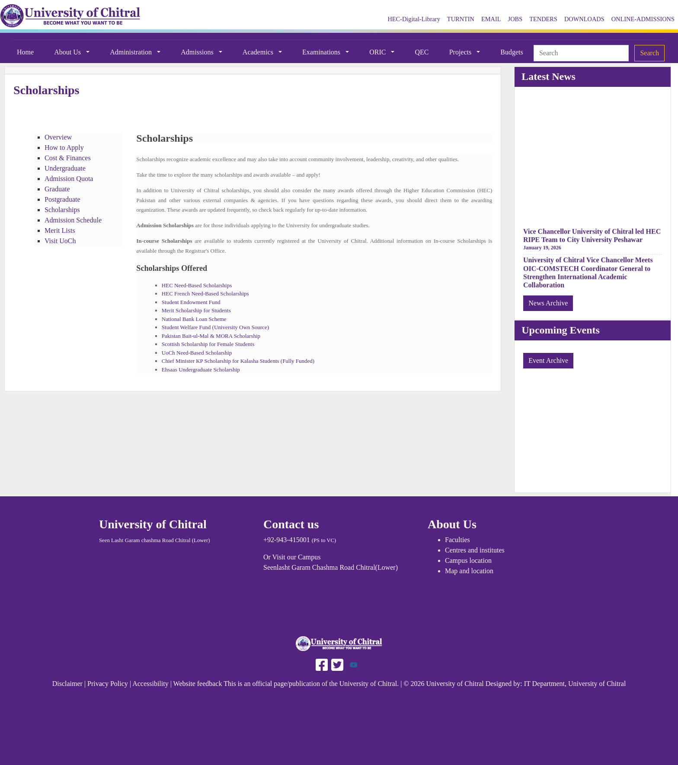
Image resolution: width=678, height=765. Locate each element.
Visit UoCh (60, 240)
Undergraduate (65, 168)
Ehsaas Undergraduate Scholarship (201, 369)
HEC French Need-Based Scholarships (205, 293)
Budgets (511, 52)
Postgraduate (62, 199)
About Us (68, 52)
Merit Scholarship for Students (196, 310)
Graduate (57, 189)
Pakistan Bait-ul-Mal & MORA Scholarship (211, 336)
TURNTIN (460, 19)
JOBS (515, 19)
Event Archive (548, 360)
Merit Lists (60, 230)
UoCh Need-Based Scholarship (197, 352)
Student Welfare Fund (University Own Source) (215, 327)
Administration (132, 52)
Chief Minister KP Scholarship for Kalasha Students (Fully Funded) (238, 361)
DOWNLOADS (584, 19)
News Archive (548, 303)
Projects (461, 52)
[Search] (581, 53)
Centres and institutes (475, 550)
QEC (422, 52)
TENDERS (543, 19)
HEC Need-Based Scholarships (197, 285)
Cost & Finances (68, 158)
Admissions (198, 52)
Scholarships (62, 209)
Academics (259, 52)
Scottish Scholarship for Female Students (208, 344)
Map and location (469, 571)
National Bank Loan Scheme (194, 319)
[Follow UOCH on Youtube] (353, 664)
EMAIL (491, 19)
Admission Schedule (73, 220)
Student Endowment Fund (191, 302)
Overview (58, 137)
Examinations (322, 52)
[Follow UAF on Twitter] (336, 664)
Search (649, 53)
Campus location (468, 560)
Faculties (457, 539)
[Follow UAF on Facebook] (322, 664)
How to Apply (64, 147)
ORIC (378, 52)
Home (25, 52)
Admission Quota (69, 178)
